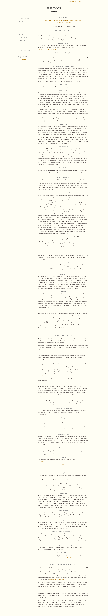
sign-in (21, 25)
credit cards (23, 37)
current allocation (25, 47)
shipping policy (68, 20)
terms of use (48, 20)
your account (72, 1)
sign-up (21, 21)
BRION (54, 9)
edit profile (22, 34)
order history (23, 44)
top (63, 249)
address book (23, 40)
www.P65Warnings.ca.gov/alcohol (47, 49)
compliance (68, 22)
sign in (80, 1)
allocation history (25, 50)
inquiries (22, 57)
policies (21, 60)
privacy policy (58, 20)
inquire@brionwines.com (45, 376)
